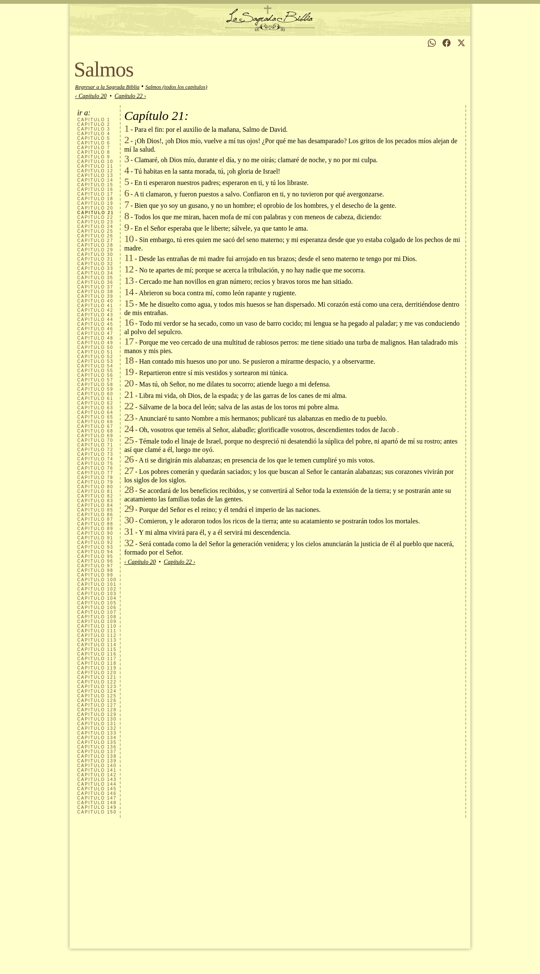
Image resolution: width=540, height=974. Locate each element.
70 (95, 440)
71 (95, 445)
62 (95, 403)
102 (96, 589)
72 (95, 449)
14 (95, 180)
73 (95, 454)
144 (96, 784)
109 (96, 621)
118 (96, 663)
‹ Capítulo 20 (91, 96)
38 (95, 291)
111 (96, 630)
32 (95, 263)
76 (95, 468)
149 (96, 807)
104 (96, 598)
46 (95, 328)
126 (96, 700)
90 (95, 533)
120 (96, 672)
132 (96, 728)
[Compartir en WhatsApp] (432, 43)
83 (95, 500)
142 (96, 775)
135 (96, 742)
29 (95, 250)
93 (95, 547)
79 (95, 482)
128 (96, 709)
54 (95, 366)
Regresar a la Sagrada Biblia (107, 87)
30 (95, 254)
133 (96, 733)
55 (95, 370)
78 (95, 477)
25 (95, 231)
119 (96, 668)
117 (96, 658)
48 (95, 338)
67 (95, 426)
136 (96, 747)
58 (95, 384)
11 (95, 166)
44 (95, 319)
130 (96, 719)
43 (95, 315)
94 (95, 552)
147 (96, 798)
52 (95, 356)
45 (95, 324)
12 (95, 171)
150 (96, 812)
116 (96, 654)
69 (95, 435)
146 (96, 793)
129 (96, 714)
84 (95, 505)
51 (95, 352)
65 (95, 417)
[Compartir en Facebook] (447, 43)
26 (95, 236)
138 (96, 756)
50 (95, 347)
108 (96, 617)
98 (95, 570)
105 (96, 603)
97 (95, 565)
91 (95, 538)
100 (96, 579)
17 (95, 194)
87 (95, 519)
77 (95, 473)
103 (96, 593)
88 (95, 524)
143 (96, 779)
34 (95, 273)
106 (96, 607)
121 (96, 677)
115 (96, 649)
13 (95, 175)
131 (96, 723)
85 (95, 510)
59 (95, 389)
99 (95, 575)
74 (95, 459)
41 (95, 305)
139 (96, 761)
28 (95, 245)
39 (95, 296)
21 (128, 394)
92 (95, 542)
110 (96, 626)
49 (95, 342)
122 (96, 682)
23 (95, 222)
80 (95, 486)
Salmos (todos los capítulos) (176, 87)
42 (95, 310)
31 (95, 259)
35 (95, 277)
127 (96, 705)
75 (95, 463)
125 (96, 696)
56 (95, 375)
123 (96, 686)
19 (95, 203)
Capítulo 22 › (130, 96)
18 (95, 198)
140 (96, 765)
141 (96, 770)
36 (95, 282)
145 (96, 788)
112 (96, 635)
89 (95, 528)
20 (95, 208)
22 (95, 217)
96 (95, 561)
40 (95, 301)
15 (95, 184)
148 (96, 802)
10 (95, 161)
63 (95, 407)
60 (95, 394)
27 (95, 240)
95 (95, 556)
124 (96, 691)
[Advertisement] (270, 881)
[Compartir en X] (461, 43)
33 (95, 268)
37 (95, 287)
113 (96, 640)
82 (95, 496)
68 (95, 431)
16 (95, 189)
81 (95, 491)
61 (95, 398)
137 (96, 751)
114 (96, 644)
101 (96, 584)
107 (96, 612)
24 (95, 226)
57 (95, 380)
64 (95, 412)
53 (95, 361)
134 (96, 737)
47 (95, 333)
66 (95, 421)
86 (95, 514)
